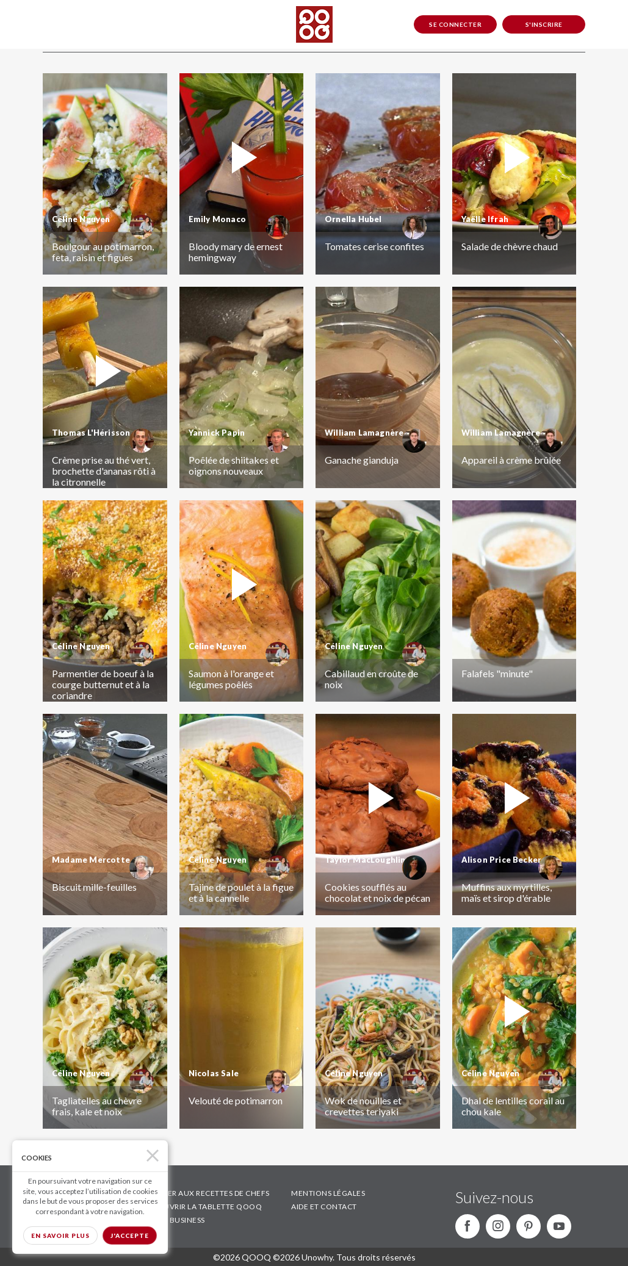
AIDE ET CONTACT (324, 1206)
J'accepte (129, 1235)
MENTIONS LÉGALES (328, 1193)
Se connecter (455, 24)
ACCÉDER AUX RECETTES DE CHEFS (206, 1193)
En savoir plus (60, 1235)
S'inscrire (544, 24)
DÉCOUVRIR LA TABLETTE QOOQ (202, 1206)
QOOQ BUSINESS (173, 1220)
